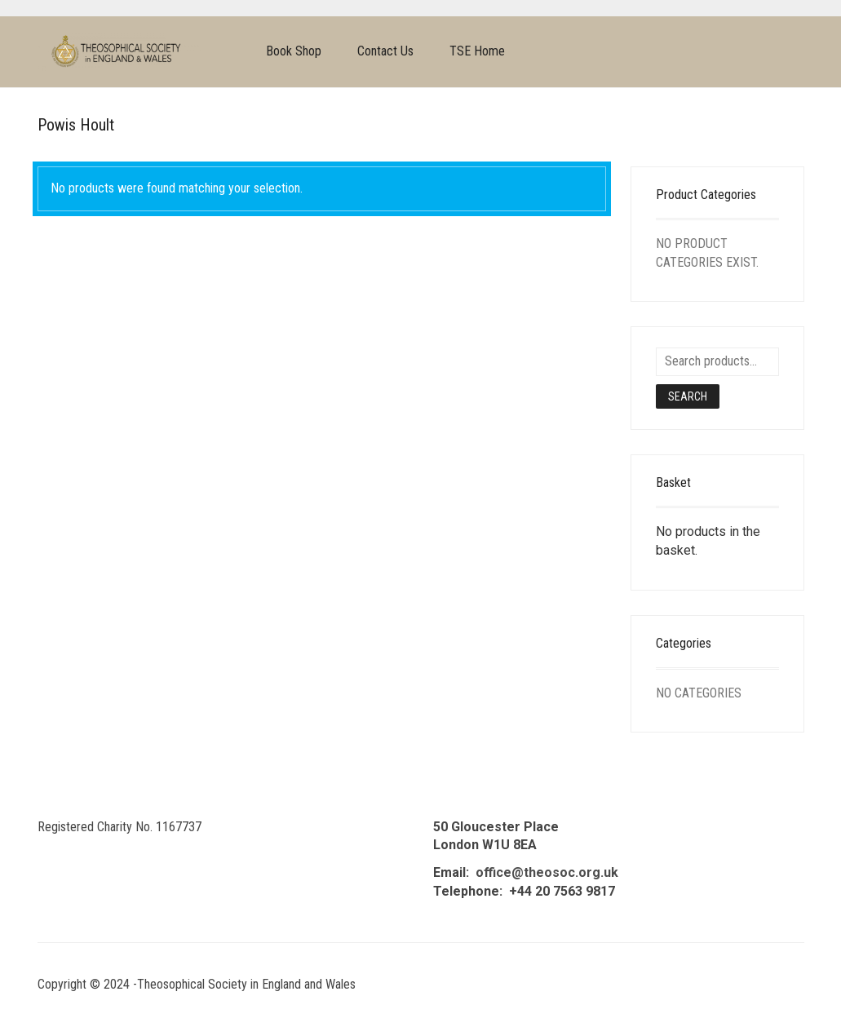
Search (687, 396)
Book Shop (293, 51)
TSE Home (477, 51)
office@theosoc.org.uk (547, 872)
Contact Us (385, 51)
